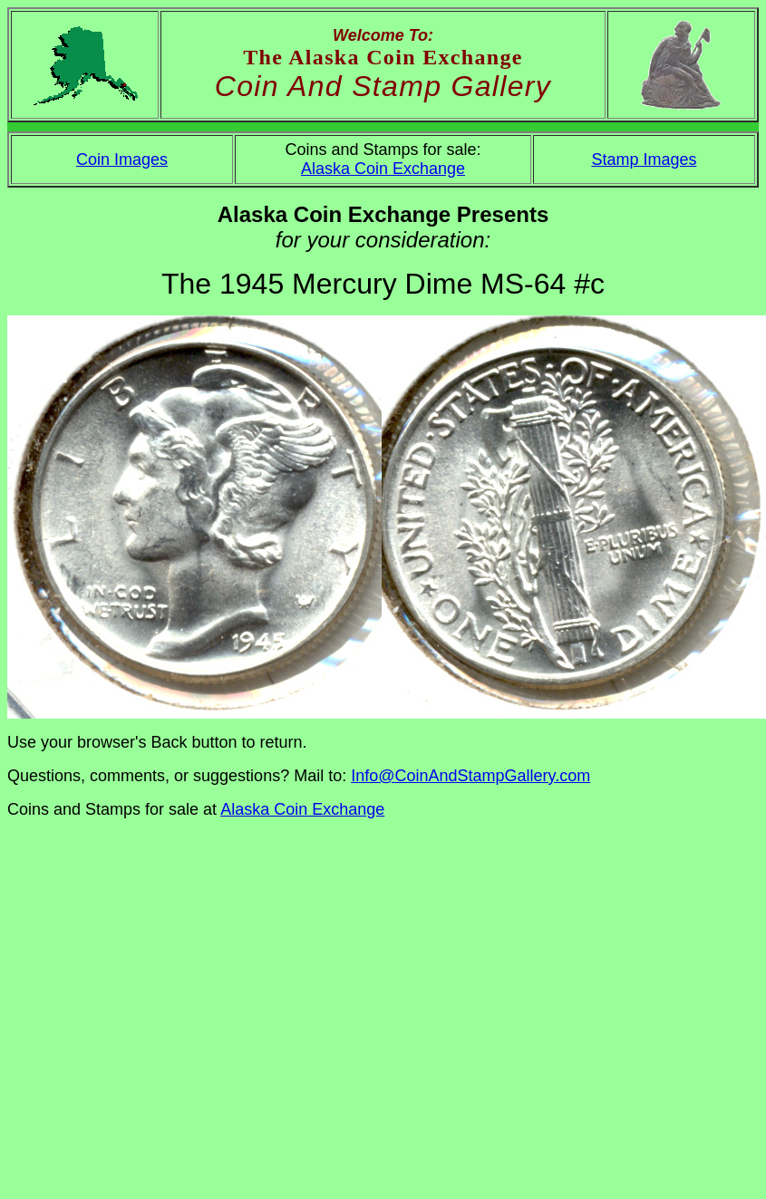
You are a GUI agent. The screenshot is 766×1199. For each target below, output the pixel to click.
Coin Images (122, 159)
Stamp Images (643, 159)
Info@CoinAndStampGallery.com (470, 776)
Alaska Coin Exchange (383, 169)
